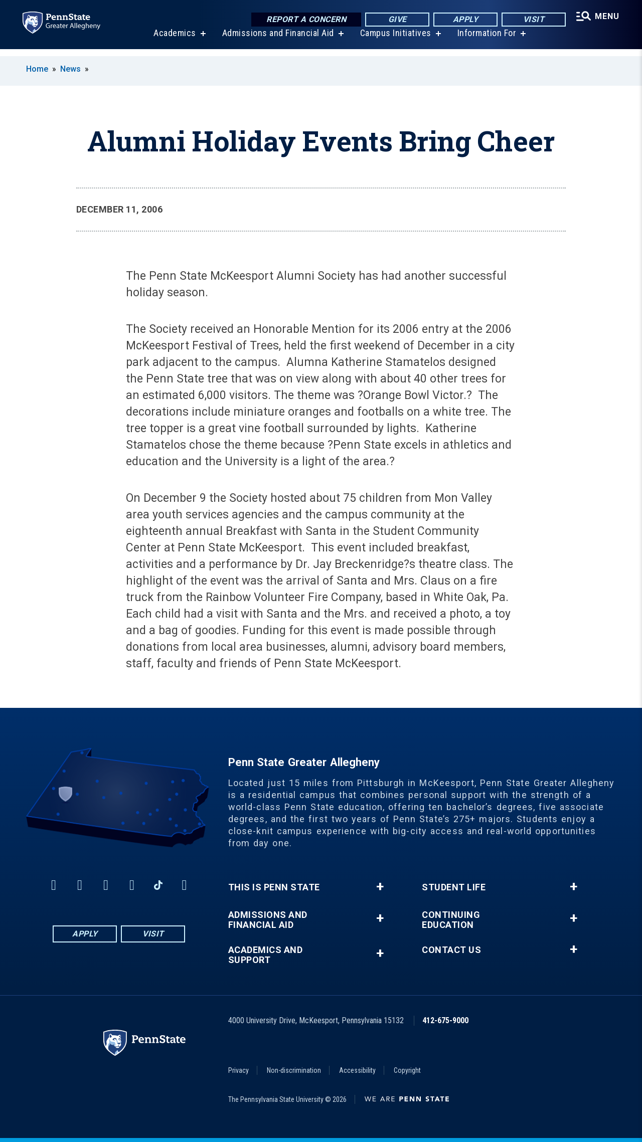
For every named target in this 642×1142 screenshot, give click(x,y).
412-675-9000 (445, 1020)
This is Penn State (274, 887)
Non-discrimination (294, 1070)
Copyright (407, 1070)
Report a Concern (304, 20)
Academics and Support (265, 955)
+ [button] (380, 887)
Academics (173, 40)
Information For (485, 40)
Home (37, 69)
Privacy (238, 1070)
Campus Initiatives (394, 40)
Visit (531, 20)
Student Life (454, 887)
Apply (463, 20)
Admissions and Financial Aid (277, 40)
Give (395, 20)
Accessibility (357, 1070)
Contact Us (451, 950)
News (70, 69)
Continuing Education (451, 920)
